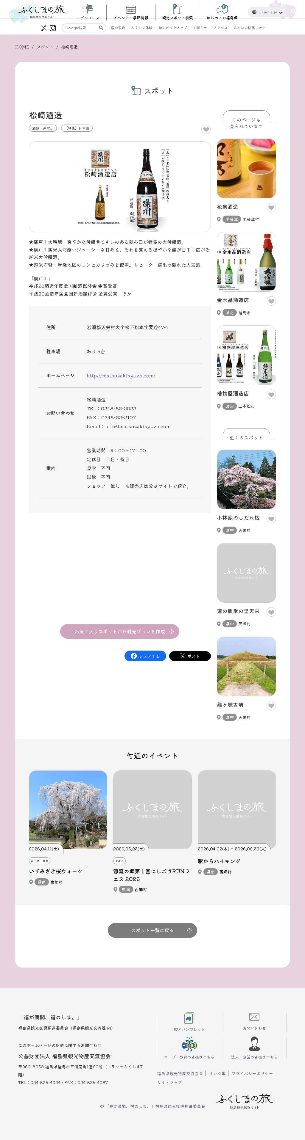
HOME (22, 47)
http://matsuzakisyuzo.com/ (121, 375)
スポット (45, 47)
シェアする (149, 656)
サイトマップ (169, 1082)
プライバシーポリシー (252, 1073)
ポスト (193, 656)
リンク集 (217, 1073)
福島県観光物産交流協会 (180, 1073)
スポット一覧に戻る (161, 930)
